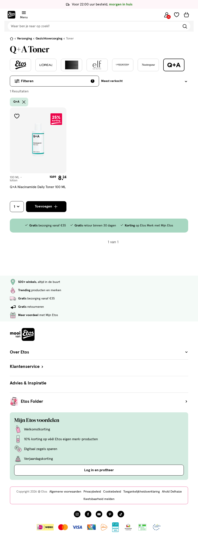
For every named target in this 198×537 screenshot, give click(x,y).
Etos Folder (104, 401)
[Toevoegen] (46, 206)
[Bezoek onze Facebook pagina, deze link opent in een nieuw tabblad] (88, 514)
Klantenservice (27, 366)
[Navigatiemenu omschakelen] (24, 12)
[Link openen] (115, 527)
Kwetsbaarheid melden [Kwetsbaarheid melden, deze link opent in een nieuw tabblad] (99, 499)
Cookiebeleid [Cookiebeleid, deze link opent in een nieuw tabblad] (112, 491)
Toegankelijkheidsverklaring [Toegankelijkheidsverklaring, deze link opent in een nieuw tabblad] (141, 491)
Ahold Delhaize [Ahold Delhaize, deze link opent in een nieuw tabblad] (172, 491)
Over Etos (99, 352)
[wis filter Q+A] (23, 102)
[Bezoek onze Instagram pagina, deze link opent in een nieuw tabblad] (77, 514)
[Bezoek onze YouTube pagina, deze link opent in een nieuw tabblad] (99, 514)
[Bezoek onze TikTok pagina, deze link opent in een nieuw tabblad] (121, 514)
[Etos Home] (11, 15)
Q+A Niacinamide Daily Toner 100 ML (38, 187)
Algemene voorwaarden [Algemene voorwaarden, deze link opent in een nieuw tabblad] (65, 491)
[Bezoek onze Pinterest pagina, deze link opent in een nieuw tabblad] (110, 514)
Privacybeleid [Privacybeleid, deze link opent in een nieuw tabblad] (92, 491)
